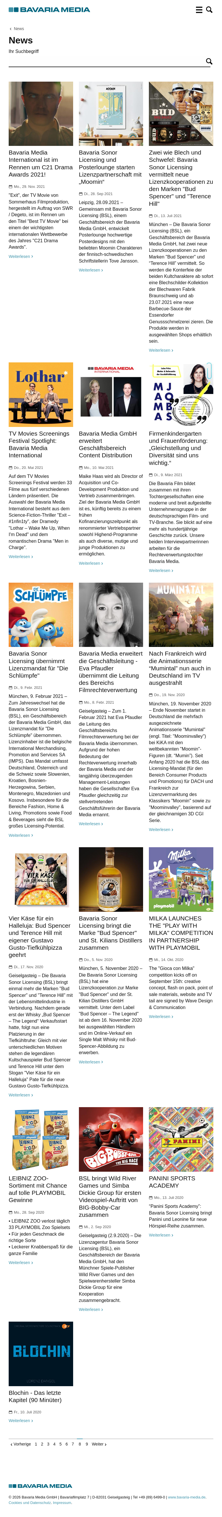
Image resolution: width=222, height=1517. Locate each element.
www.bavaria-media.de (186, 1497)
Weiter (97, 1444)
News (19, 28)
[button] (209, 10)
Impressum (62, 1503)
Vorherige (22, 1444)
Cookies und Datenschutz (30, 1503)
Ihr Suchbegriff (24, 51)
